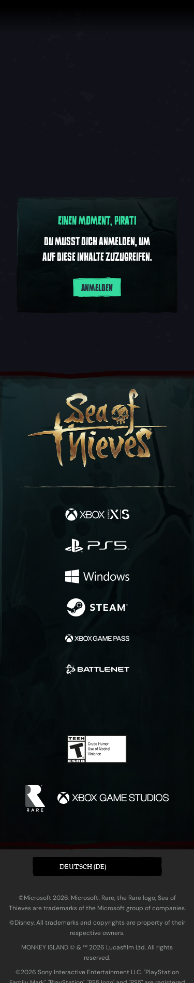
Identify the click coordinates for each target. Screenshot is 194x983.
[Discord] (126, 706)
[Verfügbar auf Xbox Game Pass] (97, 639)
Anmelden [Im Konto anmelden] (97, 288)
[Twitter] (42, 705)
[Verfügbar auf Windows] (97, 577)
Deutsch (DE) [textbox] (82, 866)
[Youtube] (95, 706)
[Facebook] (22, 705)
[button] (97, 866)
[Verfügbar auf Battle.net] (97, 670)
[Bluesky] (169, 706)
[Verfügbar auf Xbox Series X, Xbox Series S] (97, 515)
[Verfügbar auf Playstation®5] (97, 546)
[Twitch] (65, 706)
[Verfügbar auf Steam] (97, 608)
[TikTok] (148, 706)
